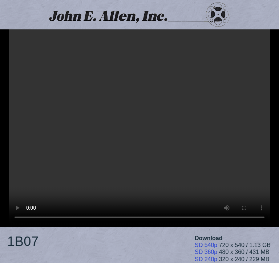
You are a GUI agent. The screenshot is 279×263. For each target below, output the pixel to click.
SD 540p (206, 245)
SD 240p (206, 259)
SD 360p (206, 252)
